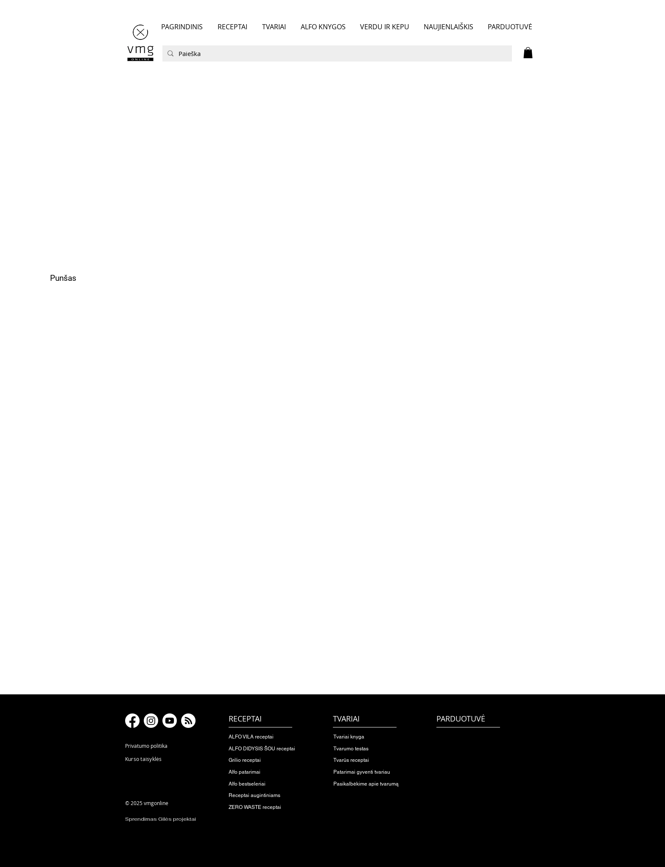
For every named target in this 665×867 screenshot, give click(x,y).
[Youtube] (169, 720)
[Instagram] (151, 720)
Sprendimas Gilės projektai (160, 819)
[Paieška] (336, 53)
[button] (528, 52)
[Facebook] (132, 720)
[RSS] (188, 720)
